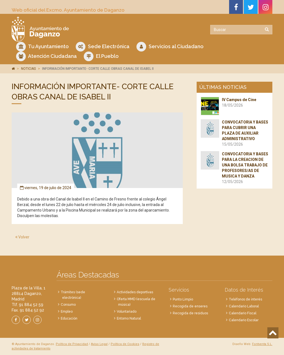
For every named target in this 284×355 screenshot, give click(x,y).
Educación (69, 318)
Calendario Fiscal (242, 313)
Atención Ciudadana (46, 56)
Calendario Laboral (244, 306)
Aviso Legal (99, 344)
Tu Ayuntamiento (42, 47)
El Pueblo (101, 56)
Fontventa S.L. (262, 344)
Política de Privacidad (72, 344)
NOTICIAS (28, 69)
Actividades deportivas (135, 292)
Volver (22, 237)
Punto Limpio (183, 299)
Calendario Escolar (243, 320)
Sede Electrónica (103, 47)
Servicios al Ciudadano (170, 47)
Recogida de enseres (190, 306)
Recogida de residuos (190, 313)
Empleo (67, 311)
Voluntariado (126, 311)
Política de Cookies (125, 344)
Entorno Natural (129, 318)
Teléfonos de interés (245, 299)
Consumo (68, 305)
